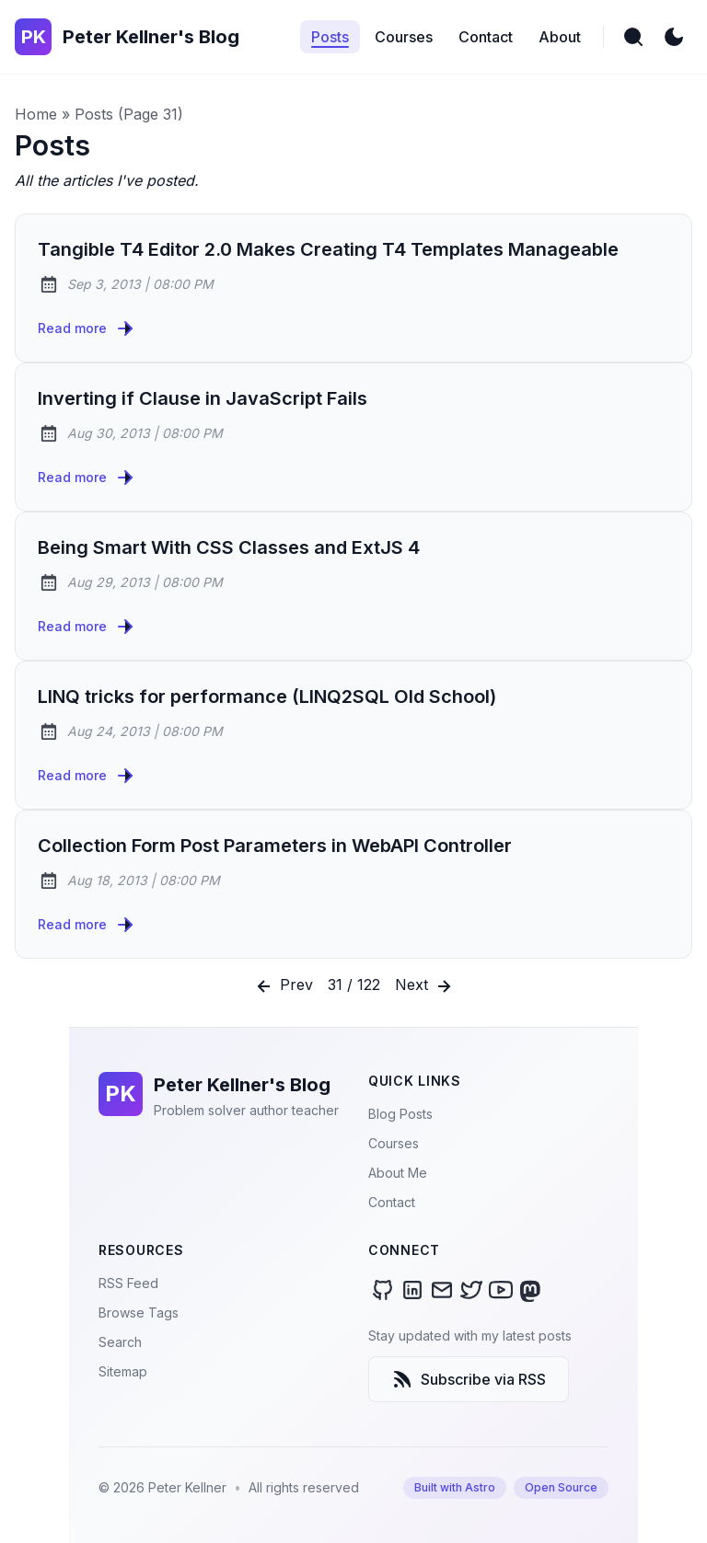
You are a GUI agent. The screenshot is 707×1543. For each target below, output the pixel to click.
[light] (673, 36)
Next (425, 986)
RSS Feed (128, 1283)
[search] (633, 36)
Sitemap (123, 1371)
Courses (393, 1143)
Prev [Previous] (283, 986)
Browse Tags (139, 1312)
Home (36, 114)
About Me (397, 1172)
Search (120, 1342)
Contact (391, 1202)
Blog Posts (400, 1114)
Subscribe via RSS (468, 1379)
